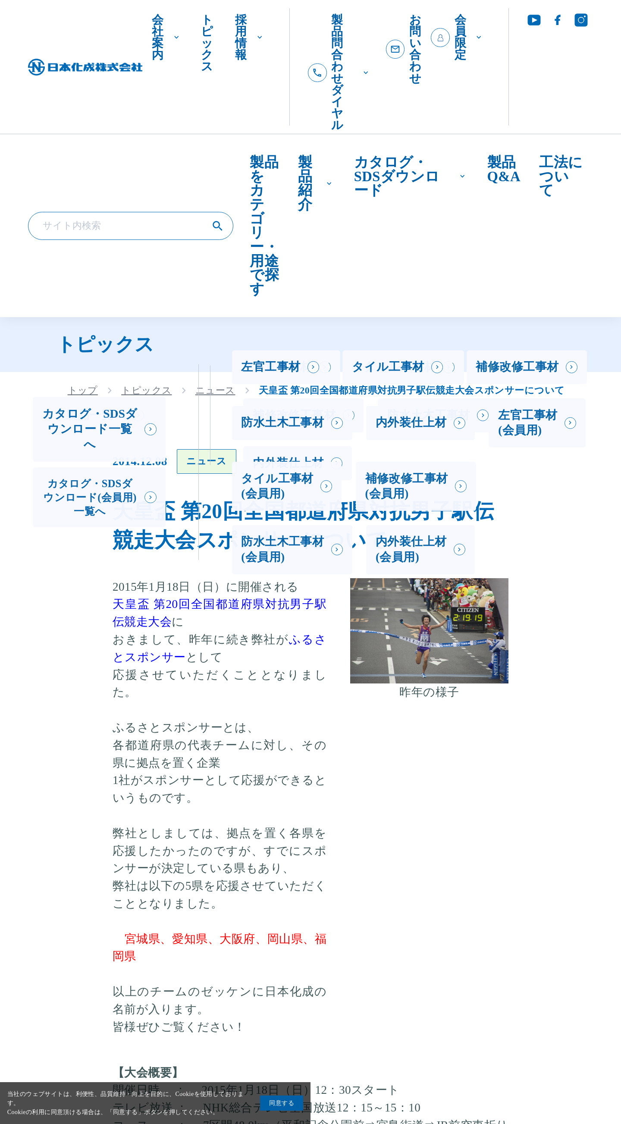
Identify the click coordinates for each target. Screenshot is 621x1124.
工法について (561, 176)
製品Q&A (504, 169)
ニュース (215, 390)
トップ (83, 390)
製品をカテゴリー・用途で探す (264, 225)
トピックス (207, 43)
